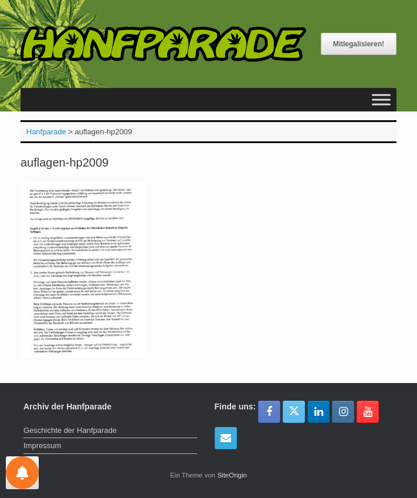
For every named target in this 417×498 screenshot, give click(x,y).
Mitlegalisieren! (358, 44)
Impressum (42, 445)
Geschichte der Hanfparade (70, 430)
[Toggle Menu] (381, 100)
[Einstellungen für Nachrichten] (22, 472)
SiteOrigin (232, 475)
